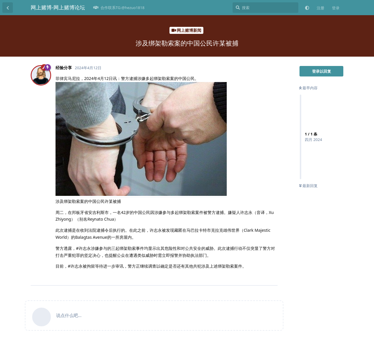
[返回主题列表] (7, 7)
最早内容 (308, 87)
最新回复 (308, 185)
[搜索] (265, 7)
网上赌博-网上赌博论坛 (58, 7)
